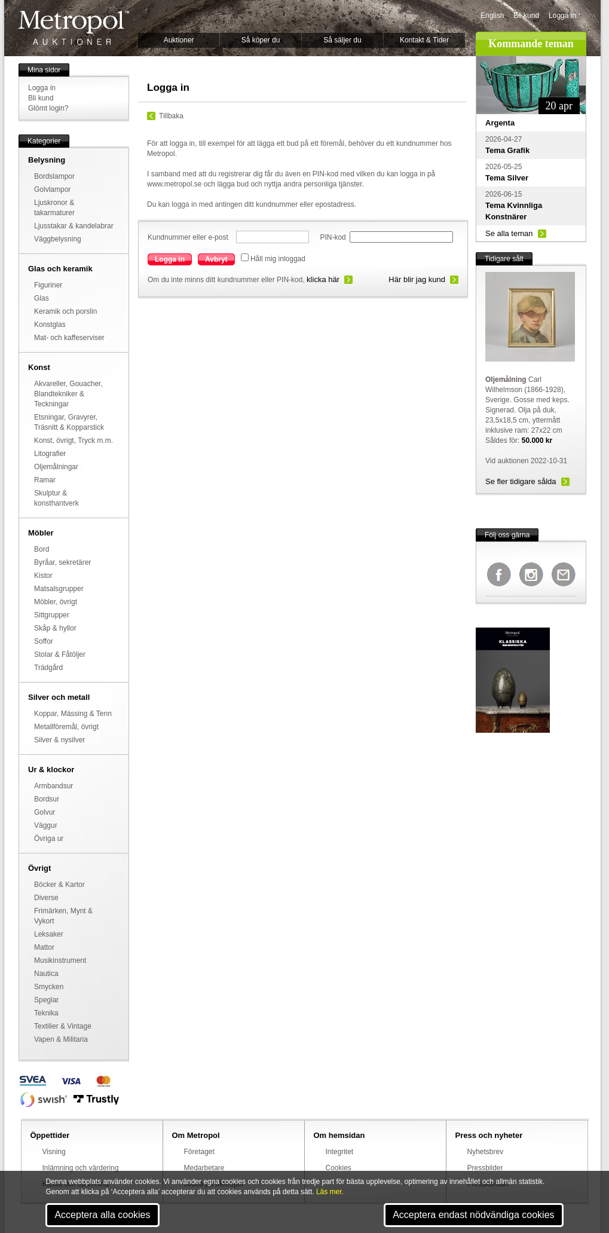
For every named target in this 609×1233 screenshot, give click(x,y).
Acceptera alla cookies (102, 1215)
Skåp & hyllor (55, 628)
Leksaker (48, 934)
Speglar (46, 1000)
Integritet (340, 1152)
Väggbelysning (57, 239)
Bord (41, 549)
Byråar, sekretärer (62, 562)
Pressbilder (485, 1168)
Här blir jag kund (416, 279)
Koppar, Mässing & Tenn (73, 713)
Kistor (43, 575)
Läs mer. (330, 1192)
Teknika (46, 1013)
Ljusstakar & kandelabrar (74, 226)
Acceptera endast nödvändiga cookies (473, 1215)
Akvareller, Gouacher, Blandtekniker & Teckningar (68, 394)
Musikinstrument (60, 960)
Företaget (199, 1152)
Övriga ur (48, 838)
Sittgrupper (51, 615)
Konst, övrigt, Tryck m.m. (73, 440)
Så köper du (260, 40)
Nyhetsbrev (485, 1152)
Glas (41, 298)
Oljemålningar (56, 467)
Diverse (46, 898)
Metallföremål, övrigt (66, 727)
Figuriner (48, 285)
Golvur (44, 812)
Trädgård (48, 667)
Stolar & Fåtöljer (59, 654)
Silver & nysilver (59, 740)
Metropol (74, 28)
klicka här (323, 279)
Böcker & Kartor (59, 884)
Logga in (562, 15)
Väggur (45, 825)
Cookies (338, 1168)
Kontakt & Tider (424, 40)
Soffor (43, 641)
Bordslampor (54, 176)
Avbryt (216, 259)
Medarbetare (204, 1168)
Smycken (48, 987)
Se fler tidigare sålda (520, 481)
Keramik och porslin (65, 311)
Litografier (50, 453)
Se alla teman (509, 233)
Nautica (46, 973)
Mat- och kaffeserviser (69, 338)
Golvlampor (52, 189)
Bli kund (526, 15)
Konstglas (50, 324)
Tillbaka (171, 116)
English (492, 15)
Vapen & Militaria (61, 1039)
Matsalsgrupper (59, 589)
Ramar (45, 480)
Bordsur (46, 799)
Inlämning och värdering (80, 1168)
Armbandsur (53, 786)
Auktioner (179, 40)
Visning (54, 1152)
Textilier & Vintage (62, 1026)
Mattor (44, 947)
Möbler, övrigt (55, 602)
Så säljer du (342, 40)
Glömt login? (48, 108)
